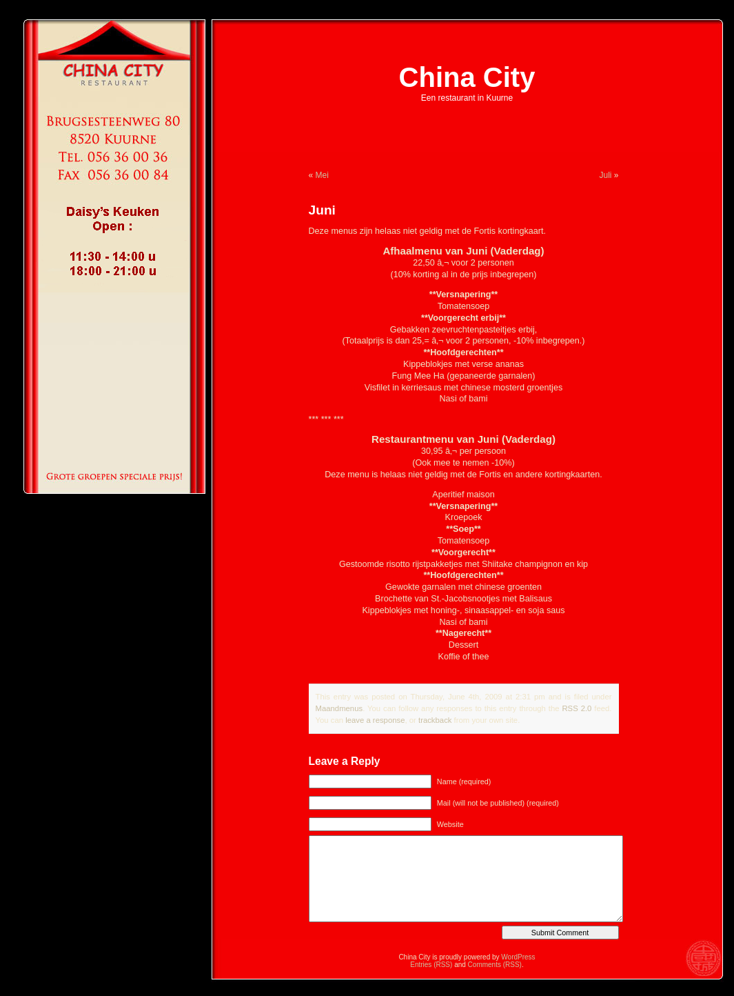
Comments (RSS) (495, 964)
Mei (322, 175)
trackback (434, 720)
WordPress (518, 957)
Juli (605, 175)
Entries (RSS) (431, 964)
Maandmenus (339, 708)
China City (467, 77)
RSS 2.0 (576, 708)
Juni (322, 210)
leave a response (375, 720)
